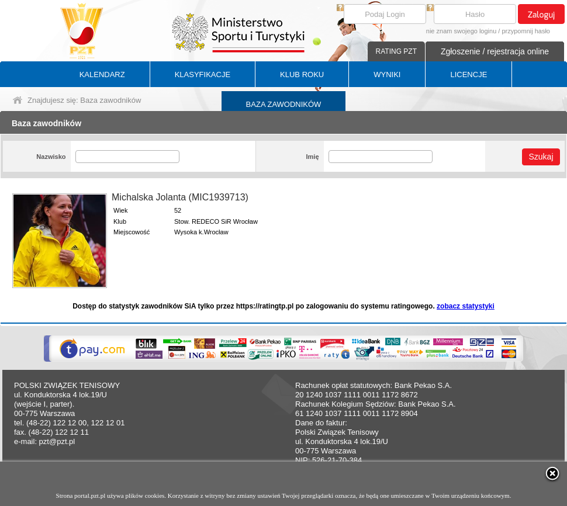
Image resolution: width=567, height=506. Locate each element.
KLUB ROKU (302, 74)
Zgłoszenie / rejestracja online (495, 51)
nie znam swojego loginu (461, 30)
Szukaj (540, 156)
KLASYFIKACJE (202, 74)
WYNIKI (387, 74)
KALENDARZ (102, 74)
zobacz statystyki (466, 306)
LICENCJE (468, 74)
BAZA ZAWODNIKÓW (283, 104)
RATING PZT (396, 51)
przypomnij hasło (526, 30)
